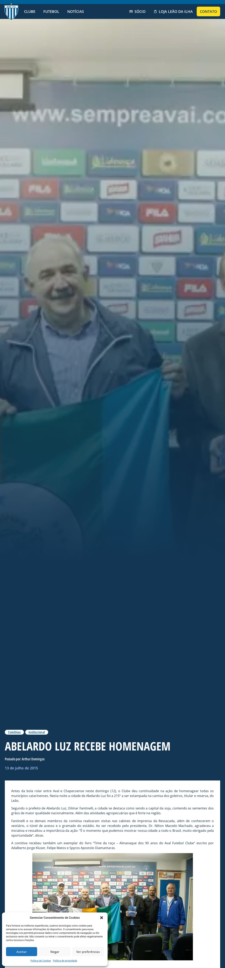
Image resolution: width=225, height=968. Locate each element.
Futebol (51, 11)
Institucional (37, 732)
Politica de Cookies (41, 960)
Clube (29, 11)
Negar (54, 952)
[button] (102, 918)
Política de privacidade (65, 960)
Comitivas (14, 732)
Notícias (75, 11)
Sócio (137, 11)
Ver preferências (88, 952)
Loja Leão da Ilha (173, 11)
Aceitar (21, 952)
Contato (208, 11)
